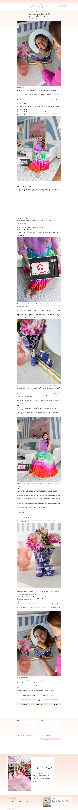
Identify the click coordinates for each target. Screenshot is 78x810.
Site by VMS (8, 808)
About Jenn (14, 802)
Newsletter (21, 806)
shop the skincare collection (50, 695)
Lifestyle (21, 6)
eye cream (48, 220)
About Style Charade (36, 781)
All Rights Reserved (29, 806)
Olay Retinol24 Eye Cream (48, 711)
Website (18, 730)
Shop (55, 6)
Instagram (21, 802)
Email (18, 725)
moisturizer (55, 220)
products (39, 220)
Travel (16, 6)
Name (18, 720)
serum (45, 220)
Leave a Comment (24, 704)
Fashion (10, 6)
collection (23, 90)
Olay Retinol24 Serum (39, 711)
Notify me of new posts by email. (45, 735)
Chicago (33, 11)
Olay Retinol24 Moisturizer (30, 711)
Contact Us (14, 806)
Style (7, 802)
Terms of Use (28, 802)
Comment (42, 720)
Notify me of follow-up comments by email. (24, 735)
